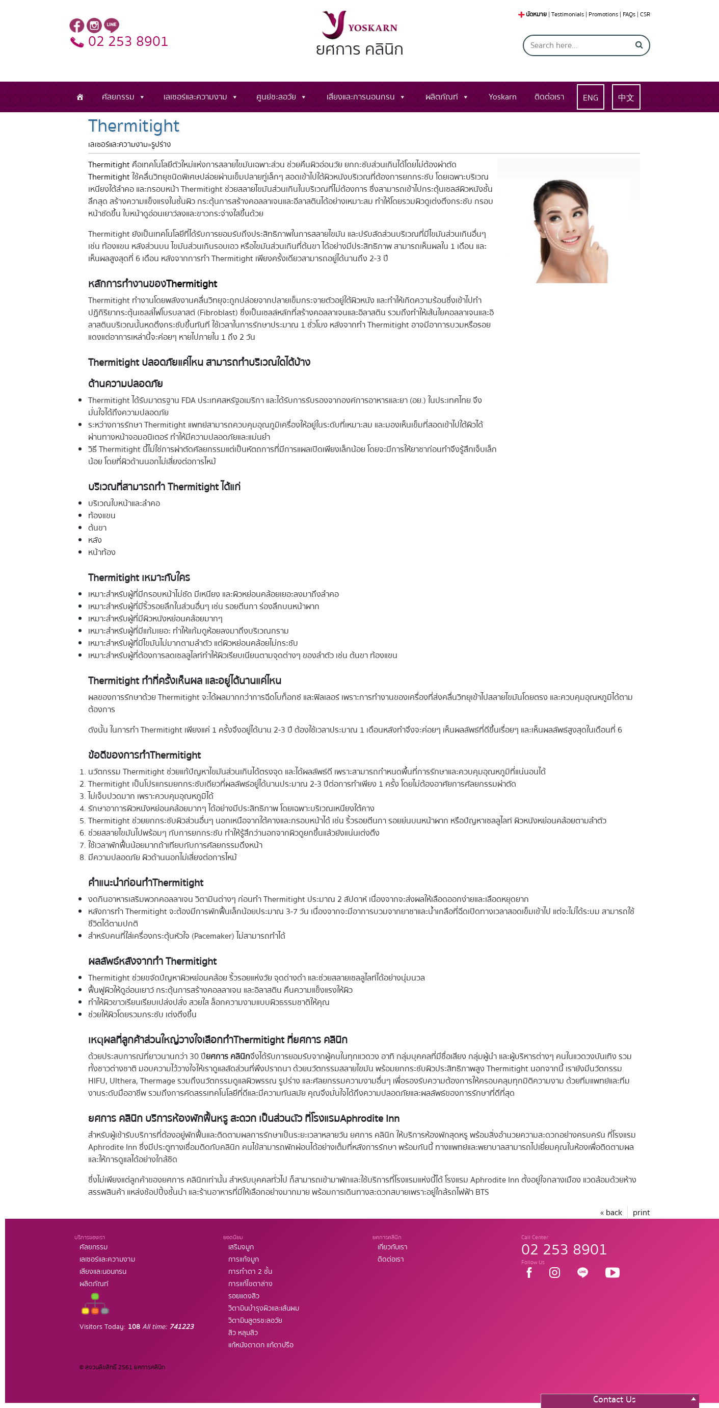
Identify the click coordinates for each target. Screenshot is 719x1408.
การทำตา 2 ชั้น (250, 1271)
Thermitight (109, 164)
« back (611, 1212)
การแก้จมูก (243, 1259)
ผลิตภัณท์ (441, 97)
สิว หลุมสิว (243, 1333)
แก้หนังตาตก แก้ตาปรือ (261, 1345)
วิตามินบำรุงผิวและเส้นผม (263, 1308)
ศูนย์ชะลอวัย (276, 97)
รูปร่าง (161, 144)
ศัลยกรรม (118, 97)
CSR (645, 14)
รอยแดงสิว (243, 1296)
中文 (626, 98)
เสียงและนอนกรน (102, 1271)
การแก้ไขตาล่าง (250, 1284)
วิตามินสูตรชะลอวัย (255, 1320)
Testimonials (567, 14)
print (641, 1212)
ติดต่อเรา (549, 97)
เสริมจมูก (241, 1247)
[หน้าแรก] (80, 97)
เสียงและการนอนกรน (361, 97)
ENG (590, 98)
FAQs (629, 14)
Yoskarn (503, 97)
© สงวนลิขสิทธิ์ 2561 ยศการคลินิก (122, 1367)
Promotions (603, 14)
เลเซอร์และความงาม (195, 97)
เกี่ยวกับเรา (393, 1247)
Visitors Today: (136, 1326)
